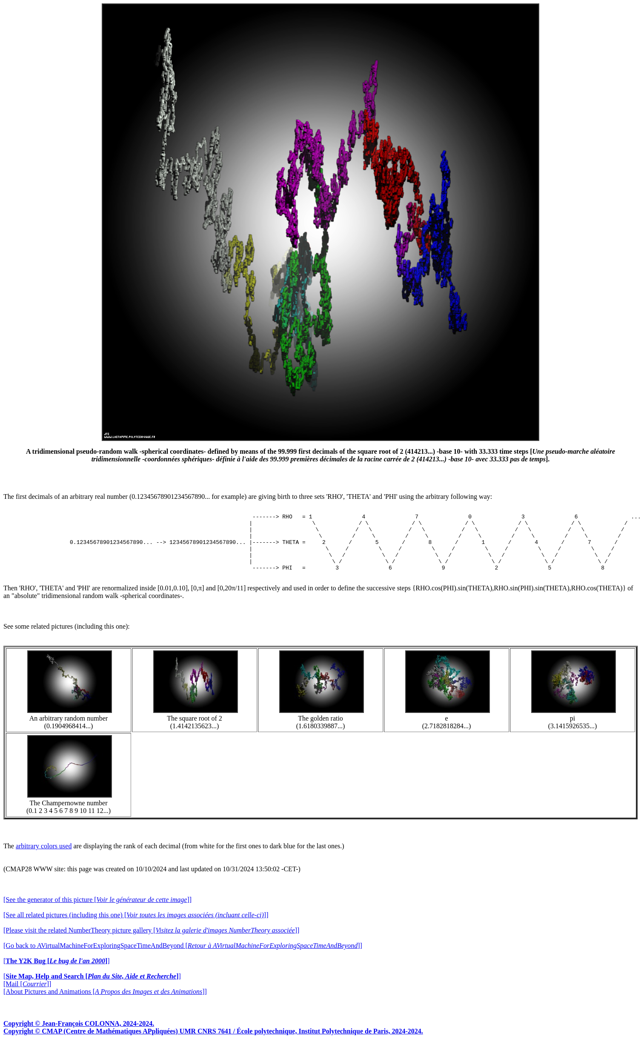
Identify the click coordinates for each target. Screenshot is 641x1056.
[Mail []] (27, 995)
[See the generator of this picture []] (97, 911)
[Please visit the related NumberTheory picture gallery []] (151, 941)
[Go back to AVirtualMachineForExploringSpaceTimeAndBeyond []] (182, 957)
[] (56, 972)
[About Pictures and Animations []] (105, 1003)
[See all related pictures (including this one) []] (135, 926)
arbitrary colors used (44, 857)
